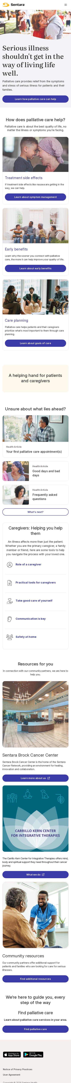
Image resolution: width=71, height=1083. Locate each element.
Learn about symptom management (35, 197)
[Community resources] (35, 956)
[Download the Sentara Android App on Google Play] (33, 1055)
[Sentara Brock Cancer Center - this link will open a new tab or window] (35, 755)
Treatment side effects (23, 178)
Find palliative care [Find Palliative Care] (35, 1029)
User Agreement (11, 1074)
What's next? (36, 511)
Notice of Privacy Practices (17, 1069)
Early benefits (16, 249)
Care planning (16, 320)
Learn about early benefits (35, 268)
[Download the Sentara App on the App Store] (12, 1055)
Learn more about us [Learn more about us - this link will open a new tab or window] (35, 778)
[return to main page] (13, 5)
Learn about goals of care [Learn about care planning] (35, 343)
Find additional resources (35, 978)
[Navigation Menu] (66, 5)
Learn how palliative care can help (35, 99)
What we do (35, 874)
